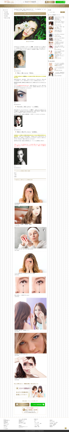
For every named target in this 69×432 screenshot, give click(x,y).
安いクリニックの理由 (22, 423)
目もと (28, 41)
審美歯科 (56, 65)
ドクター (56, 31)
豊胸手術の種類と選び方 (58, 30)
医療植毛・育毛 (52, 425)
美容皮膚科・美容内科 (53, 423)
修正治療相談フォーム (22, 422)
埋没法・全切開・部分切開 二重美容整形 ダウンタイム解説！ (59, 47)
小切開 (15, 174)
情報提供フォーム (21, 421)
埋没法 (15, 173)
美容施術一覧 (16, 5)
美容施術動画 (24, 5)
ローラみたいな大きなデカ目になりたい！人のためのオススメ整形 (59, 68)
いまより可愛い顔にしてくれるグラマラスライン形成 (25, 273)
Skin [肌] (6, 15)
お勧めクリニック (32, 5)
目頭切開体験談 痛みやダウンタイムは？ (22, 203)
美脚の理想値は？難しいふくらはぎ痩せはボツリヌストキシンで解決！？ (59, 55)
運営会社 (20, 425)
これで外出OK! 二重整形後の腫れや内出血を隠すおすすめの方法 (59, 73)
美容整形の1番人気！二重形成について (22, 330)
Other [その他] (7, 17)
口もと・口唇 (37, 422)
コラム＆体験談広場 (38, 9)
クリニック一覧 (41, 5)
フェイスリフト (37, 424)
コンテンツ (5, 427)
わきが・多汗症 (52, 421)
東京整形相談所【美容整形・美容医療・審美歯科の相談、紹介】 (24, 9)
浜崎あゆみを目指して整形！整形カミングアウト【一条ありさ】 (59, 22)
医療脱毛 (51, 420)
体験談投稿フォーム (22, 420)
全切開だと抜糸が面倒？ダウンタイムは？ (23, 378)
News (55, 36)
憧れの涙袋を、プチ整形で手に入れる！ (22, 295)
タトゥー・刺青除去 (53, 424)
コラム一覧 (55, 5)
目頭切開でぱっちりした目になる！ (21, 354)
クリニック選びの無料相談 (23, 419)
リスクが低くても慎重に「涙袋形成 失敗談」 (23, 224)
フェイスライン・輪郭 (38, 423)
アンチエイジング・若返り (54, 422)
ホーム (5, 419)
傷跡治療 (51, 426)
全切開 (15, 176)
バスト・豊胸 (37, 425)
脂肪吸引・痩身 (37, 426)
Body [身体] (6, 13)
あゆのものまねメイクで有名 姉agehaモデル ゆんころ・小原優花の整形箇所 (60, 17)
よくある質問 (62, 5)
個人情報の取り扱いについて (23, 426)
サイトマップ (21, 427)
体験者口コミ (48, 5)
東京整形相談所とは (8, 5)
